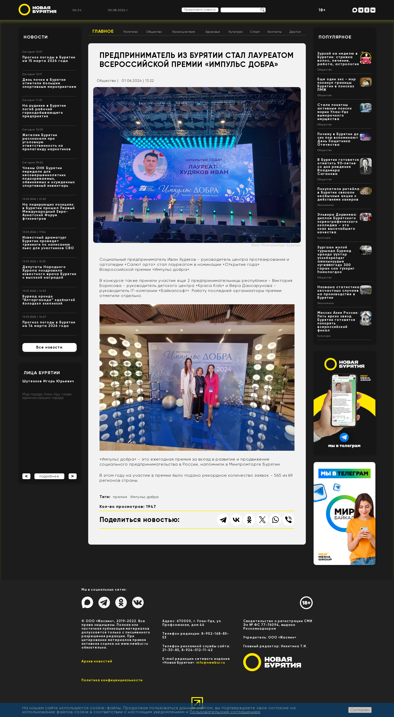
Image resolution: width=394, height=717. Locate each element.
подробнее (49, 476)
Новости (36, 37)
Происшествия (183, 31)
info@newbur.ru (210, 662)
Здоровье (212, 31)
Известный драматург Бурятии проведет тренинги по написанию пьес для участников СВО (48, 242)
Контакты (275, 31)
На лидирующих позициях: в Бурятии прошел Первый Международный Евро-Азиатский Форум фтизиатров (48, 211)
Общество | (107, 81)
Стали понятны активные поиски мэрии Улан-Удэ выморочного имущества (334, 112)
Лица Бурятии (42, 372)
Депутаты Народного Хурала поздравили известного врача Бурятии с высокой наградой (49, 272)
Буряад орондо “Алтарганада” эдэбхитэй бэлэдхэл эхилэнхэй (48, 300)
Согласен (360, 709)
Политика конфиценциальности (112, 680)
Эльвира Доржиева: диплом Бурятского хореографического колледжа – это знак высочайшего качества (337, 223)
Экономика (325, 205)
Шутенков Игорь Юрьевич (48, 381)
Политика (130, 31)
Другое (295, 31)
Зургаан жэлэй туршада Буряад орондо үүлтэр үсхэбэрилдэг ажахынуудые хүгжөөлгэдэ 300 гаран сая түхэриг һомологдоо (336, 259)
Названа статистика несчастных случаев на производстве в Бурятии (338, 292)
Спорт (255, 31)
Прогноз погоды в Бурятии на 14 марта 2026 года (48, 324)
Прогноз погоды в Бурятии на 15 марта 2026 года (48, 59)
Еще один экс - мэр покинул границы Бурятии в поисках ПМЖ (336, 84)
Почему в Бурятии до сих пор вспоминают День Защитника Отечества (338, 139)
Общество (154, 31)
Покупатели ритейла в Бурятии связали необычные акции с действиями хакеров (338, 194)
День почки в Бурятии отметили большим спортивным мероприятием (49, 83)
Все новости (49, 347)
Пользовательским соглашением (225, 711)
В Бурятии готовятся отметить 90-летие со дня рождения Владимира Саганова (338, 167)
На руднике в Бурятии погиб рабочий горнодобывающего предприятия (44, 110)
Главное (103, 31)
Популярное (335, 37)
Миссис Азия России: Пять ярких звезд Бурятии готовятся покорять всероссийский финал (338, 321)
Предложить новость (200, 9)
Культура (236, 31)
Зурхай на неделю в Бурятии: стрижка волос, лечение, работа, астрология (338, 58)
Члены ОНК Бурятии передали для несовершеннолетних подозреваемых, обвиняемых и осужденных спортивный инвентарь (48, 177)
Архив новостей (96, 661)
